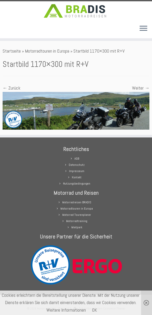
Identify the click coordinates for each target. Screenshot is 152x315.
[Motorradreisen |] (76, 11)
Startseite (12, 51)
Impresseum (76, 171)
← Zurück (11, 88)
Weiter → (140, 88)
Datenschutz (77, 165)
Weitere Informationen (66, 310)
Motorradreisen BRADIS (76, 202)
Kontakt (76, 177)
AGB (76, 158)
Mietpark (76, 227)
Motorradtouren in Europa (47, 51)
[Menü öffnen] (143, 29)
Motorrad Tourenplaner (76, 215)
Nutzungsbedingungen (76, 183)
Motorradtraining (76, 221)
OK (94, 310)
